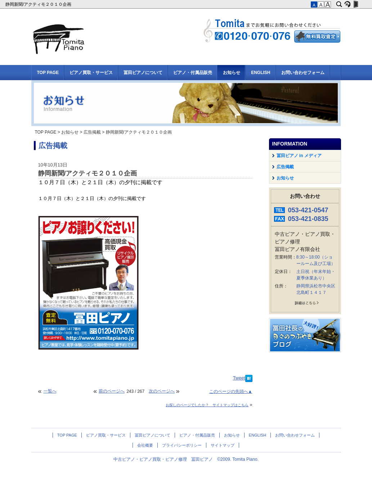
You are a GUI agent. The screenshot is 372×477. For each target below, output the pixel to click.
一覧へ (50, 391)
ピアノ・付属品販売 (192, 72)
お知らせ (231, 72)
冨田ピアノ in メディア (299, 155)
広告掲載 (92, 132)
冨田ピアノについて (143, 72)
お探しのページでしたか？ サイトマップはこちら (207, 405)
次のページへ (162, 391)
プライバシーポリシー (182, 445)
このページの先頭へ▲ (230, 391)
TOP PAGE (48, 72)
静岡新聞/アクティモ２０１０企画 (39, 4)
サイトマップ (222, 445)
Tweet (239, 378)
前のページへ (112, 391)
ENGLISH (260, 72)
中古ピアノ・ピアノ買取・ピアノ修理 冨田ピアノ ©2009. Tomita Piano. (186, 459)
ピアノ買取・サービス (91, 72)
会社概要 (145, 445)
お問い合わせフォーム (302, 72)
